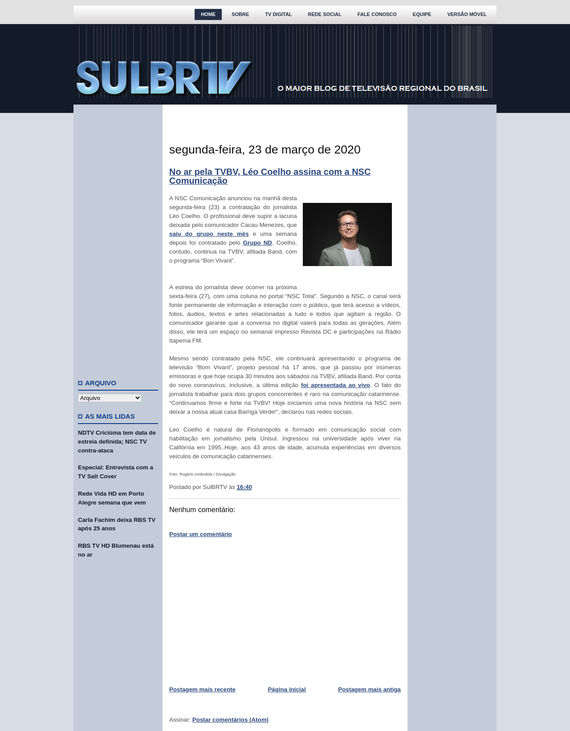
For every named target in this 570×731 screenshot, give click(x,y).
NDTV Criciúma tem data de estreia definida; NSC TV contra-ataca (117, 441)
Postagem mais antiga (369, 689)
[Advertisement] (118, 238)
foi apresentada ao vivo (335, 385)
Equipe (422, 14)
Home (208, 14)
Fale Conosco (377, 14)
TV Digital (278, 14)
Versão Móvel (467, 14)
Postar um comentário (200, 534)
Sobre (240, 14)
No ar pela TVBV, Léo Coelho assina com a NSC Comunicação (269, 176)
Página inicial (286, 689)
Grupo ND (257, 242)
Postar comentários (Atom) (230, 719)
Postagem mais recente (202, 689)
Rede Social (325, 14)
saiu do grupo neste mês (209, 233)
